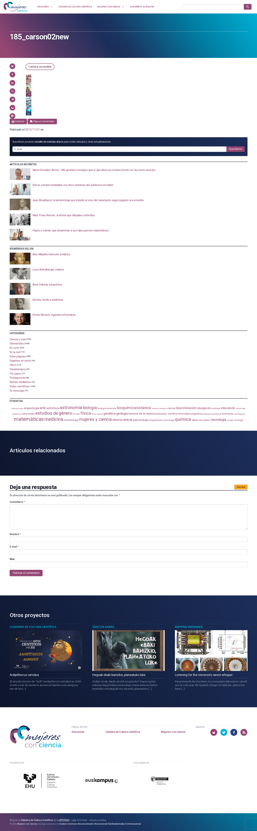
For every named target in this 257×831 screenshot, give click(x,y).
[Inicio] (15, 6)
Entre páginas (18, 356)
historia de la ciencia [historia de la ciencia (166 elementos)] (141, 413)
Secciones (78, 732)
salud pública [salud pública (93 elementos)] (204, 420)
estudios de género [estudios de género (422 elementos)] (53, 413)
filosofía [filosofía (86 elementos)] (76, 414)
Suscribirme (235, 149)
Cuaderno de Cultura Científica (33, 627)
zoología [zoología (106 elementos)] (238, 420)
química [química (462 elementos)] (183, 419)
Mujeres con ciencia (173, 732)
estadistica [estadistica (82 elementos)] (16, 414)
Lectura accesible (40, 66)
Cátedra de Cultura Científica (122, 732)
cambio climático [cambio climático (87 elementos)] (159, 408)
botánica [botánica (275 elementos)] (144, 408)
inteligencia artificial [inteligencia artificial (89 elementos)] (212, 414)
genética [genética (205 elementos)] (109, 414)
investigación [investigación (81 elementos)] (239, 414)
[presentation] (128, 174)
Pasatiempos (18, 369)
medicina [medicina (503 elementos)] (53, 419)
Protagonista (17, 377)
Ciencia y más (18, 339)
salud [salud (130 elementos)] (195, 420)
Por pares (15, 373)
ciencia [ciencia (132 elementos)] (171, 408)
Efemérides (17, 343)
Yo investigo (17, 390)
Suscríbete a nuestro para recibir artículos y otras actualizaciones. (61, 141)
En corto (14, 347)
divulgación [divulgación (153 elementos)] (204, 408)
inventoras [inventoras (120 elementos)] (227, 413)
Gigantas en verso (20, 360)
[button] (12, 66)
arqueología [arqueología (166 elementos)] (31, 408)
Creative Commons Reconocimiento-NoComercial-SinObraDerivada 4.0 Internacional (100, 824)
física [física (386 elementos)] (85, 413)
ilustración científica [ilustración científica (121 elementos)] (166, 413)
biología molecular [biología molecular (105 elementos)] (107, 408)
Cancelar (241, 487)
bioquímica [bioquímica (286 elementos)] (126, 408)
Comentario (17, 502)
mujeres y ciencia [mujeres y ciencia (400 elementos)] (95, 419)
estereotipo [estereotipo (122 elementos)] (28, 413)
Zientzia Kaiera (103, 627)
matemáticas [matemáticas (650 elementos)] (29, 419)
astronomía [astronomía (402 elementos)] (71, 407)
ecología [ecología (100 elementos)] (216, 408)
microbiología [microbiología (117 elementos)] (71, 420)
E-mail (14, 546)
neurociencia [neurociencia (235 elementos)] (122, 420)
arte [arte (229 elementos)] (43, 408)
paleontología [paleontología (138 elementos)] (140, 420)
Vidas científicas (20, 386)
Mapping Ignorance (189, 627)
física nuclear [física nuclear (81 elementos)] (97, 414)
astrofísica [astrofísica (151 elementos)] (52, 408)
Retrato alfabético (20, 382)
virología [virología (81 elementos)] (230, 420)
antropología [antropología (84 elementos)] (17, 408)
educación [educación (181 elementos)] (228, 408)
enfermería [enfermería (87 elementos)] (240, 408)
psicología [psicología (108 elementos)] (169, 420)
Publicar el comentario (26, 573)
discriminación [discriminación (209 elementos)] (186, 408)
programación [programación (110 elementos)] (156, 420)
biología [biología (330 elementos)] (90, 407)
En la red (15, 352)
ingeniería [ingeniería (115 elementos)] (197, 413)
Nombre (15, 534)
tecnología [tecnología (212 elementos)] (218, 420)
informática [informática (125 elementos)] (184, 413)
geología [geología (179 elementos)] (122, 413)
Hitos (13, 365)
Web (12, 559)
